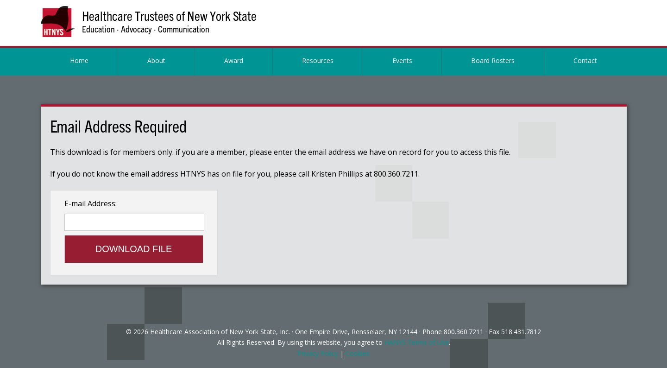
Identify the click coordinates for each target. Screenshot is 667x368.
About (156, 60)
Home (79, 60)
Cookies (358, 353)
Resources (318, 60)
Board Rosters (493, 60)
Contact (585, 60)
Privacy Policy (317, 353)
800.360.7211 (464, 331)
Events (402, 60)
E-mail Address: (90, 203)
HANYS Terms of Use (416, 342)
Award (233, 60)
